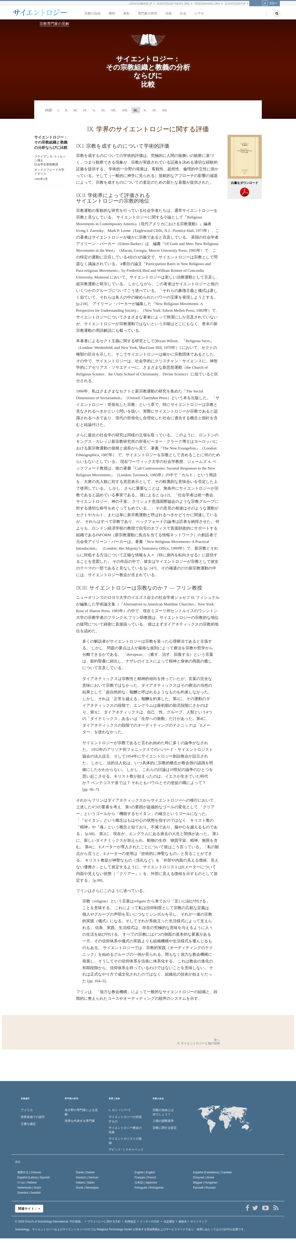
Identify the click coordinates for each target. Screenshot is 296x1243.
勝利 (112, 13)
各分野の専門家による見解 (81, 1112)
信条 (168, 13)
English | (145, 1172)
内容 (48, 110)
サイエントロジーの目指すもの (125, 1119)
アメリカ (27, 1110)
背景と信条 (114, 1099)
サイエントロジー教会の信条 (125, 1130)
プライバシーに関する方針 (104, 1221)
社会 (183, 13)
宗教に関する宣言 (165, 1127)
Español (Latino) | (33, 1177)
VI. (103, 110)
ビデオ (199, 13)
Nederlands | (29, 1187)
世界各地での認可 (33, 1117)
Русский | (204, 1187)
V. (94, 110)
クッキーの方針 (149, 1221)
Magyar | (205, 1182)
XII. (164, 110)
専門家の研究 (147, 13)
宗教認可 (25, 1099)
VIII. (125, 110)
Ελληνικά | (203, 1177)
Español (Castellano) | (212, 1172)
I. (58, 110)
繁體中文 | (29, 1172)
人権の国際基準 (163, 1121)
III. (76, 110)
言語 (268, 3)
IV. (85, 110)
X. (145, 110)
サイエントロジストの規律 (125, 1141)
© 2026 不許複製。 (49, 1221)
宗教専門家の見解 (54, 24)
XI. (154, 110)
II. (66, 110)
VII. (113, 110)
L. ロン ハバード (120, 1110)
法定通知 (169, 1221)
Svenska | (29, 1192)
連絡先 (183, 1221)
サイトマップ (198, 1221)
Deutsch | (87, 1177)
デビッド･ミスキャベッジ (126, 1149)
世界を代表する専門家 (80, 1121)
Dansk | (85, 1172)
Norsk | (87, 1187)
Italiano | (85, 1182)
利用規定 (130, 1221)
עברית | (27, 1182)
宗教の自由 (92, 13)
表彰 (126, 13)
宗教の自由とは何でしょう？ (163, 1112)
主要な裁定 (28, 1124)
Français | (145, 1177)
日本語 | (146, 1182)
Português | (149, 1187)
